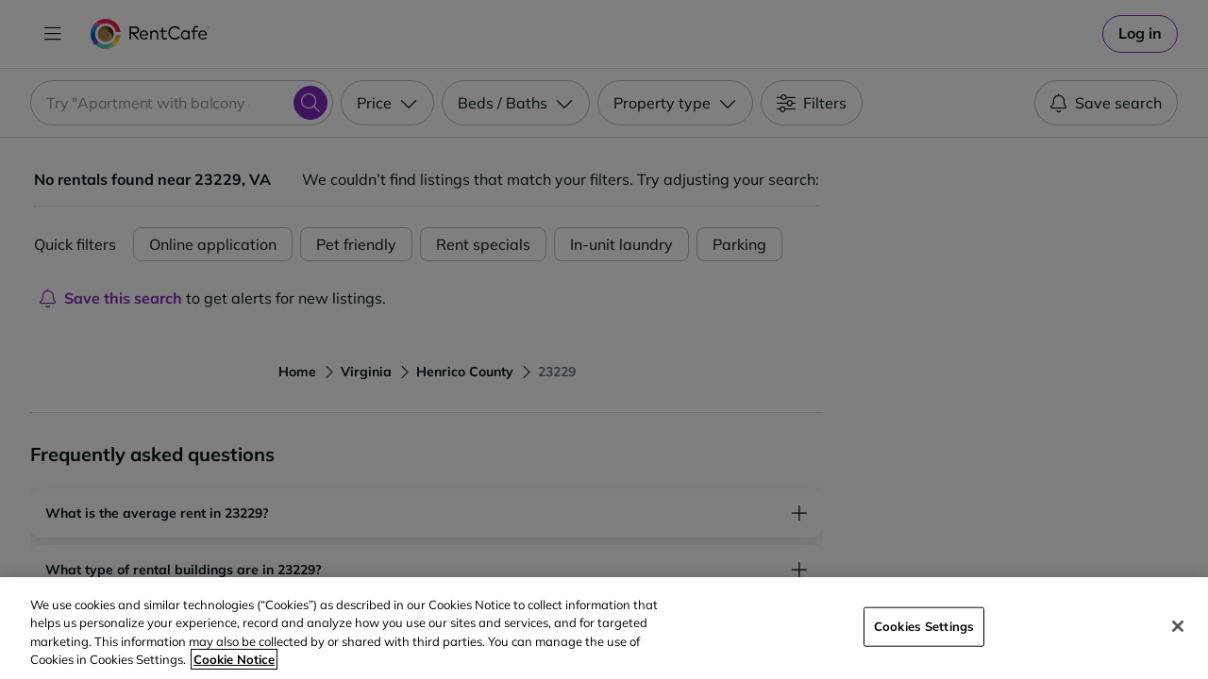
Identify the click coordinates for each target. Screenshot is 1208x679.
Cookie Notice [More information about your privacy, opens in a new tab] (234, 659)
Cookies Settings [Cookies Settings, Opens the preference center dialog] (924, 626)
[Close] (1178, 626)
